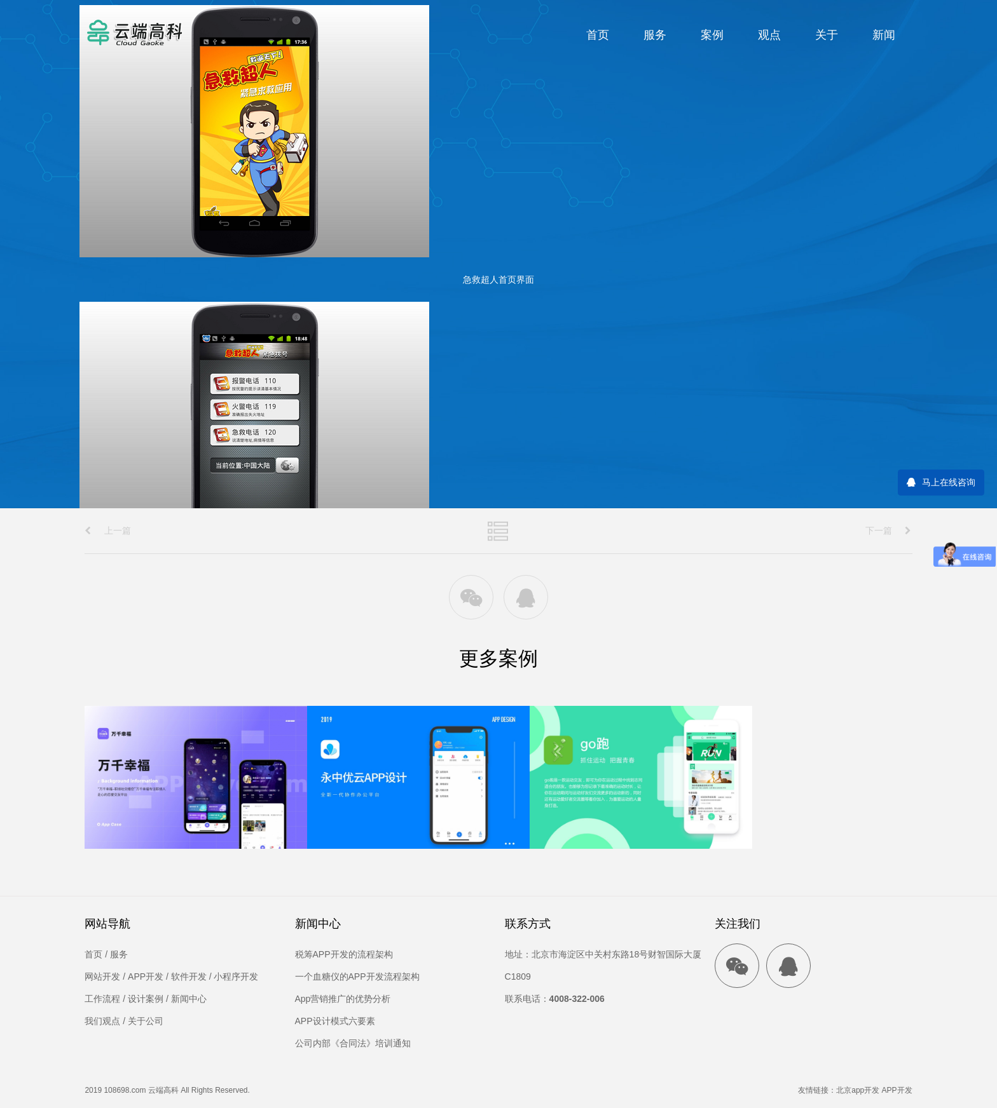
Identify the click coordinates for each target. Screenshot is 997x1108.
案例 (712, 35)
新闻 (883, 35)
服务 (654, 35)
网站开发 (102, 976)
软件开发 (189, 976)
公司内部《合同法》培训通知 (353, 1043)
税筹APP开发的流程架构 (344, 954)
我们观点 (102, 1021)
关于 (826, 35)
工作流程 (102, 999)
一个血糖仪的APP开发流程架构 (357, 976)
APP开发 (145, 976)
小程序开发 (236, 976)
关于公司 (145, 1021)
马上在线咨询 (948, 482)
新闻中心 (189, 999)
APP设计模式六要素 (335, 1021)
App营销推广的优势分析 (343, 999)
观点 (769, 35)
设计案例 (145, 999)
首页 (597, 35)
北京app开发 (857, 1090)
